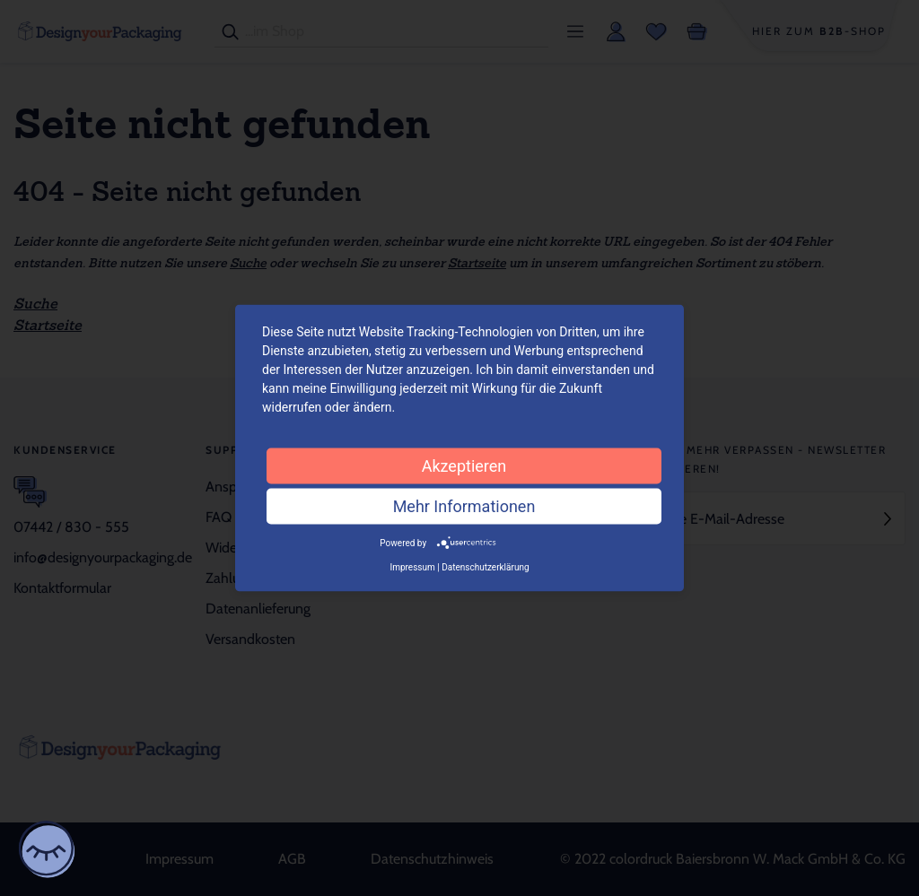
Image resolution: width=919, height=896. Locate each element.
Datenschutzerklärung (485, 567)
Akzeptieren (464, 465)
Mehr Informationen (464, 505)
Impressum (411, 567)
